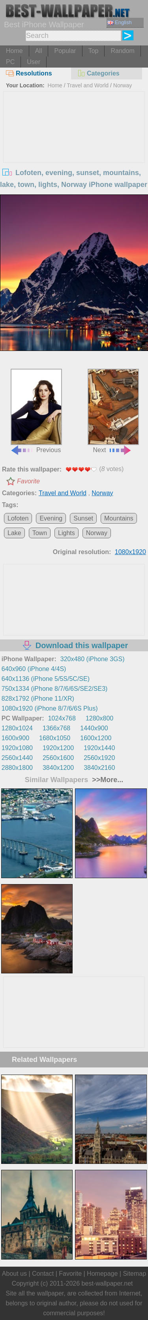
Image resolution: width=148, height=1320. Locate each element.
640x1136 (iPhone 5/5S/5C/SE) (46, 678)
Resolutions (29, 73)
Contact (43, 1273)
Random (122, 50)
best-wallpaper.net (107, 1283)
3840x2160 (99, 767)
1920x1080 (17, 748)
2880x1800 (17, 767)
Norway (122, 85)
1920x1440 (99, 748)
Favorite (28, 481)
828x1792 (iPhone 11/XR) (38, 698)
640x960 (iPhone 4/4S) (34, 669)
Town (39, 533)
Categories (98, 73)
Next (113, 411)
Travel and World (88, 85)
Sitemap (134, 1273)
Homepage (102, 1273)
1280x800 (99, 718)
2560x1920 (99, 757)
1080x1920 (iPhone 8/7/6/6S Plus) (50, 708)
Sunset (83, 518)
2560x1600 (58, 757)
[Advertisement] (74, 151)
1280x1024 (17, 728)
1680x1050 (54, 738)
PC (10, 61)
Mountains (118, 518)
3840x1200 (58, 767)
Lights (66, 533)
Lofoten (17, 518)
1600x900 (15, 738)
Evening (50, 518)
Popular (65, 50)
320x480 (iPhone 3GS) (92, 659)
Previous (36, 411)
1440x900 (94, 728)
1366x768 (56, 728)
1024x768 (62, 718)
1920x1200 (58, 748)
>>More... (106, 780)
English (119, 22)
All (38, 50)
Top (93, 50)
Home (14, 50)
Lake (14, 533)
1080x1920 (130, 552)
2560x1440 (17, 757)
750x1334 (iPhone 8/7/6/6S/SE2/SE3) (55, 688)
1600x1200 (95, 738)
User (33, 61)
